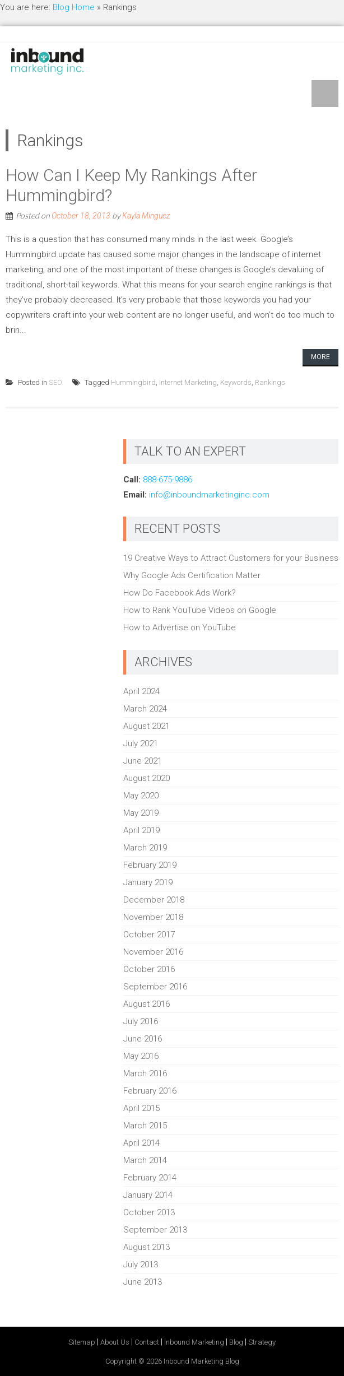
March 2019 (145, 848)
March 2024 (145, 709)
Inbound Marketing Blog (201, 1361)
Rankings (270, 382)
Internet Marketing (188, 382)
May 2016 (141, 1056)
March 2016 (145, 1073)
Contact (146, 1342)
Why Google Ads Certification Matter (192, 575)
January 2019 (148, 882)
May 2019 (141, 813)
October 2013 (149, 1212)
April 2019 (141, 830)
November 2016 (153, 952)
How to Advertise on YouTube (179, 627)
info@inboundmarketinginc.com (209, 495)
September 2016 (155, 987)
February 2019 (149, 865)
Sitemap (81, 1342)
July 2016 (140, 1021)
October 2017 (149, 934)
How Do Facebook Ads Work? (179, 593)
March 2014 (145, 1160)
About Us (114, 1342)
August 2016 (146, 1004)
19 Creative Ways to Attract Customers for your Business (230, 558)
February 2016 (149, 1091)
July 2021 (140, 743)
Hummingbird (133, 382)
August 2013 (146, 1247)
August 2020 (146, 778)
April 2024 (141, 691)
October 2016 (149, 969)
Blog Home (74, 7)
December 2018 (153, 900)
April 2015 (141, 1108)
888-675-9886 (167, 480)
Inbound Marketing (194, 1342)
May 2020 (141, 796)
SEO (55, 382)
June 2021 (142, 761)
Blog (236, 1342)
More (320, 357)
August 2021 (146, 726)
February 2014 (149, 1178)
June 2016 (142, 1039)
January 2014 (148, 1195)
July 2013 (140, 1264)
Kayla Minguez (146, 215)
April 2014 (141, 1143)
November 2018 (153, 917)
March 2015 (145, 1126)
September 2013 (155, 1230)
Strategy (262, 1342)
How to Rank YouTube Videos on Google (199, 610)
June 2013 (142, 1282)
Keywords (236, 382)
